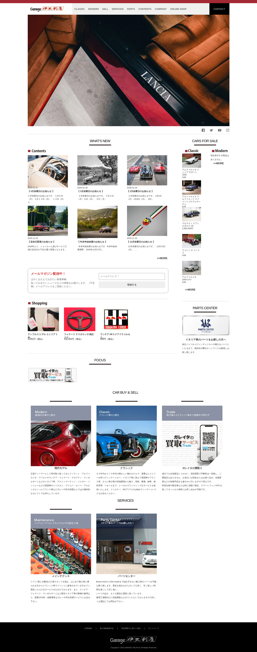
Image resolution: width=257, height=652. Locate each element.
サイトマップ (153, 628)
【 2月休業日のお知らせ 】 (140, 191)
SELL (105, 9)
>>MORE (218, 163)
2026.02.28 (82, 187)
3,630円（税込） (36, 339)
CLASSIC (79, 9)
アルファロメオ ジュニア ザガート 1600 (190, 172)
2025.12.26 (33, 238)
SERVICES (118, 9)
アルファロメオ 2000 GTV (189, 278)
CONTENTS (144, 9)
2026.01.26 (132, 187)
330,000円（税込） (73, 339)
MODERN (93, 9)
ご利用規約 (88, 628)
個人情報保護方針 (107, 628)
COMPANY (161, 9)
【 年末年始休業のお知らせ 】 (92, 241)
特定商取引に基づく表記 (131, 628)
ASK (184, 177)
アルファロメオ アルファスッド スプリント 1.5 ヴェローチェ (191, 200)
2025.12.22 (82, 238)
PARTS (131, 9)
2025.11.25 (132, 238)
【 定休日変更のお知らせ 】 (41, 241)
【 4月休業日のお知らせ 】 (41, 191)
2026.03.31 (33, 187)
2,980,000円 (187, 228)
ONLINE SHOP (178, 9)
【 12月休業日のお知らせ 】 (141, 241)
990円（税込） (107, 339)
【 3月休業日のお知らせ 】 (90, 191)
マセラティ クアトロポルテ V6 (190, 224)
